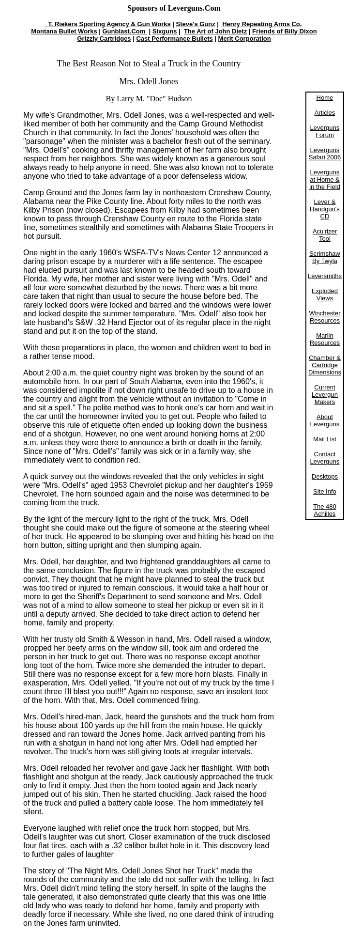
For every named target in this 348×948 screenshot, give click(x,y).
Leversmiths (325, 276)
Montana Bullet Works (64, 31)
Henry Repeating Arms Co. (262, 24)
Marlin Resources (325, 339)
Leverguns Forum (325, 131)
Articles (325, 112)
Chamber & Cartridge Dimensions (324, 365)
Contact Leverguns (325, 458)
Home (325, 97)
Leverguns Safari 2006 (325, 153)
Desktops (325, 476)
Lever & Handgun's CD (325, 209)
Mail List (324, 439)
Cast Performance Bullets (174, 38)
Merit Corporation (244, 38)
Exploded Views (325, 294)
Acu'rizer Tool (325, 235)
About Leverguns (325, 420)
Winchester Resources (324, 317)
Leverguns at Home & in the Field (324, 179)
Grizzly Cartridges (104, 38)
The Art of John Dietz (215, 31)
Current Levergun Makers (325, 394)
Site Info (324, 491)
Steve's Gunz (195, 24)
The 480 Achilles (324, 510)
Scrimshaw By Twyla (324, 257)
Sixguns (164, 31)
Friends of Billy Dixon (284, 31)
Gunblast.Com (125, 31)
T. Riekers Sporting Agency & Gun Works (108, 24)
